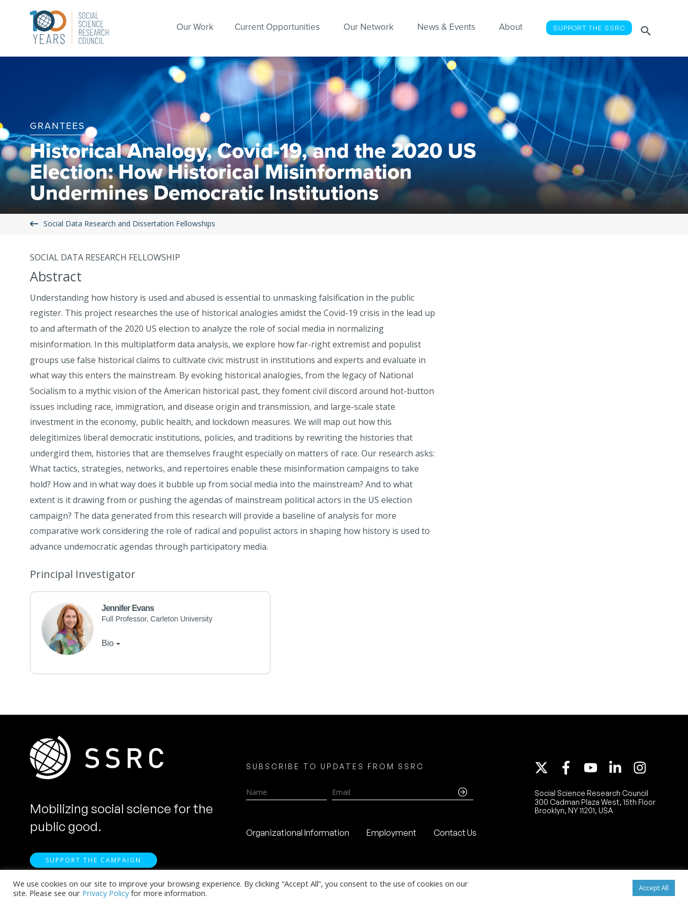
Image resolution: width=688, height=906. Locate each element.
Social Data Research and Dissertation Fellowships (129, 224)
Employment (391, 834)
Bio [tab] (108, 643)
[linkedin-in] (619, 770)
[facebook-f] (570, 770)
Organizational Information (297, 834)
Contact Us (455, 834)
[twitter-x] (546, 770)
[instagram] (642, 770)
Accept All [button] (654, 887)
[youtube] (595, 770)
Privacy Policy (105, 893)
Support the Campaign (93, 864)
